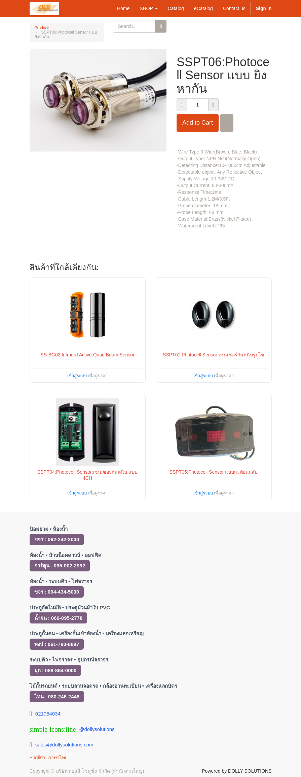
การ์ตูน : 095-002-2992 (59, 565)
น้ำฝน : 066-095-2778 (58, 618)
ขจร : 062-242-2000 (56, 539)
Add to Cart (197, 122)
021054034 (48, 714)
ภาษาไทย (58, 757)
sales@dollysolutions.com (64, 744)
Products (42, 28)
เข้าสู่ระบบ (77, 375)
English (37, 757)
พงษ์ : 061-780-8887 (56, 644)
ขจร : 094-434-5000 (56, 592)
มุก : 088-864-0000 (55, 670)
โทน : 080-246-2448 (57, 696)
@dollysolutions (96, 729)
